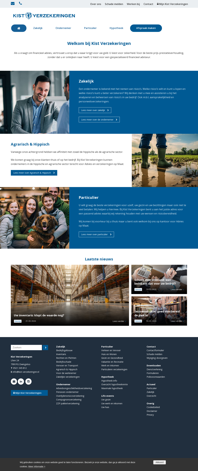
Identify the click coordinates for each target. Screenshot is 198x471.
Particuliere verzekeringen (114, 411)
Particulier (152, 430)
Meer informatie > (36, 466)
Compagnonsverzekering (69, 441)
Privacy (150, 456)
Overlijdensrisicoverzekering (70, 437)
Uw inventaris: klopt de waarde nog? (39, 357)
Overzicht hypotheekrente (114, 426)
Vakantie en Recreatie (112, 403)
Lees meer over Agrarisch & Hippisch (32, 214)
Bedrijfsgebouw (64, 392)
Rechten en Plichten (66, 399)
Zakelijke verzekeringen (68, 418)
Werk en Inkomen (110, 407)
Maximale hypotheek (112, 430)
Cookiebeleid (153, 448)
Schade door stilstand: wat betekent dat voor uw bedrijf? (155, 323)
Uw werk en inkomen (111, 445)
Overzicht (151, 437)
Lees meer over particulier (94, 276)
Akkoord (160, 462)
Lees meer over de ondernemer (97, 161)
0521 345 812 (20, 409)
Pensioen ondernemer (67, 433)
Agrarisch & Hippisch (66, 411)
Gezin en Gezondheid (112, 399)
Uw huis (105, 448)
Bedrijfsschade (63, 403)
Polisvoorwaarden (156, 418)
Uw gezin (106, 441)
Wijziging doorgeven (157, 399)
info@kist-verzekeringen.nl (26, 413)
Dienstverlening (154, 411)
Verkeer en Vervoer (111, 392)
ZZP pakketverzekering (68, 445)
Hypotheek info (109, 422)
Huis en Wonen (109, 396)
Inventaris (61, 396)
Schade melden (154, 396)
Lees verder (118, 363)
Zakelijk (150, 433)
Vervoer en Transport (67, 407)
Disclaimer (152, 452)
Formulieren (153, 414)
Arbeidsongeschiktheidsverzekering (74, 430)
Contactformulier (155, 392)
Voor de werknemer (66, 414)
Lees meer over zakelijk (93, 151)
